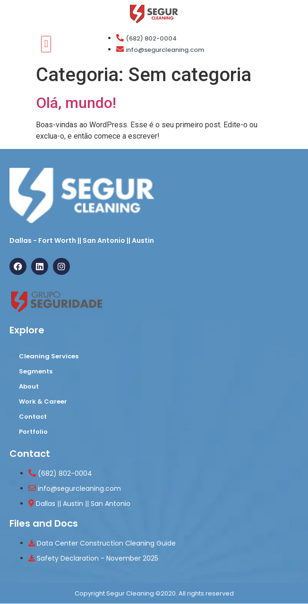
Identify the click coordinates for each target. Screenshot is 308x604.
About (29, 386)
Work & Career (43, 401)
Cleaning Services (48, 356)
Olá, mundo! (76, 103)
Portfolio (33, 431)
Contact (33, 416)
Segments (35, 371)
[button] (46, 44)
